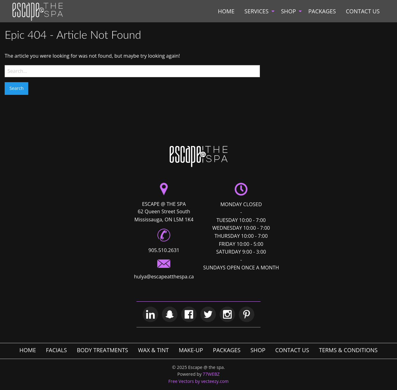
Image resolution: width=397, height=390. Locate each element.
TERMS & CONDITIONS (348, 350)
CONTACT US (363, 11)
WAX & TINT (153, 350)
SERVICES (256, 11)
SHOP (288, 11)
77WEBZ (211, 374)
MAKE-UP (191, 350)
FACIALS (56, 350)
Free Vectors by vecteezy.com (198, 381)
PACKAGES (322, 11)
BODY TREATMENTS (102, 350)
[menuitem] (226, 11)
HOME (226, 11)
